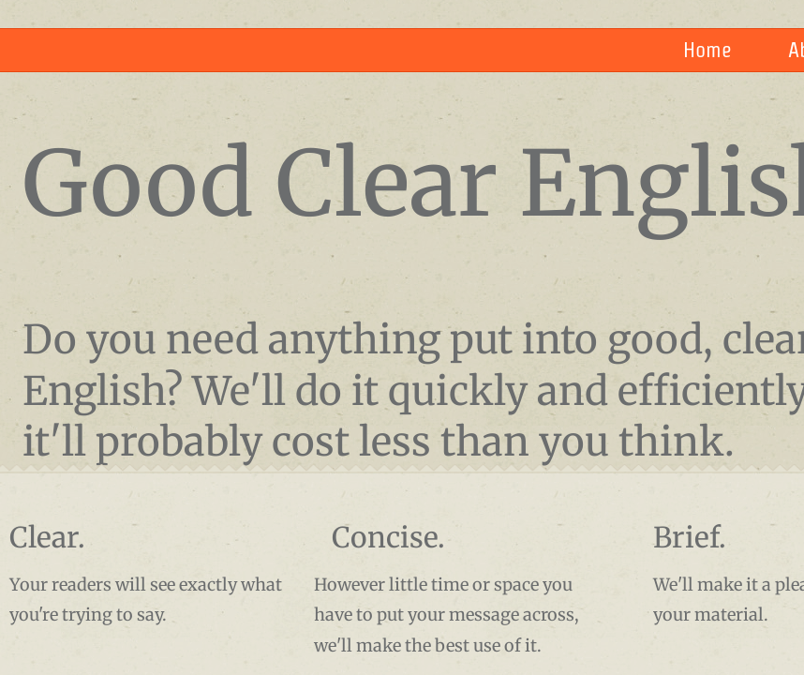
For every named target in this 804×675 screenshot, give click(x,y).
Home (707, 49)
